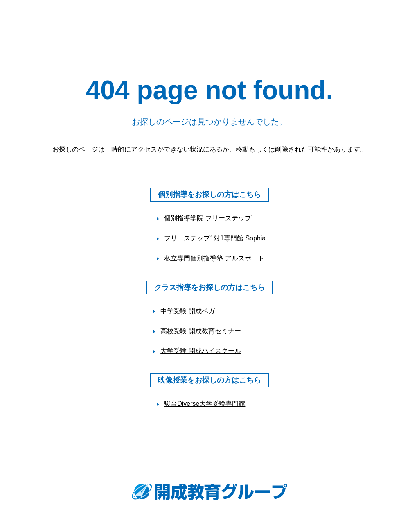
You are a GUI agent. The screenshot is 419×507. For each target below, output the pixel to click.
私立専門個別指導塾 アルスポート (214, 258)
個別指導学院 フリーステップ (207, 218)
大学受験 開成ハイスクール (200, 350)
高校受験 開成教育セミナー (200, 331)
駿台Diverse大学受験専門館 (204, 403)
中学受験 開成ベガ (187, 311)
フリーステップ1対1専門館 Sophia (215, 238)
